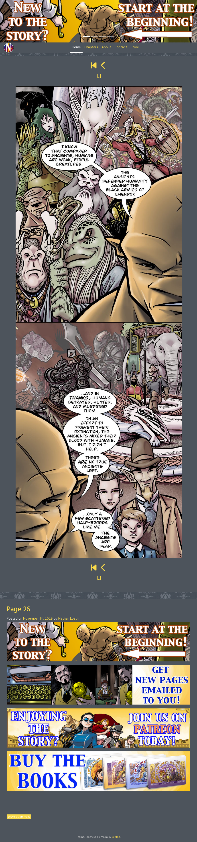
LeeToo (116, 837)
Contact (121, 47)
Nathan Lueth (68, 619)
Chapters (91, 47)
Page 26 (18, 609)
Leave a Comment (19, 817)
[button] (15, 21)
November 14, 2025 (38, 619)
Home (76, 47)
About (106, 47)
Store (135, 47)
